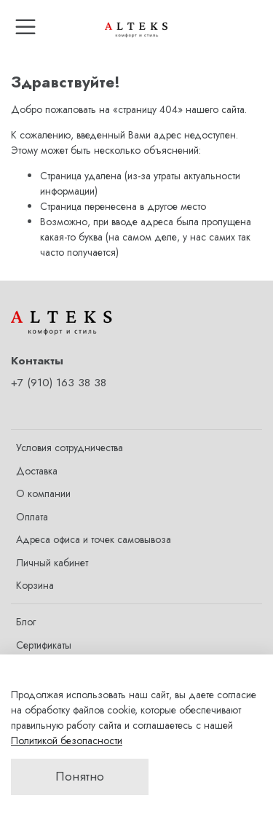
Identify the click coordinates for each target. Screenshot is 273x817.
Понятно (79, 776)
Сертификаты (43, 645)
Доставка (37, 471)
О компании (43, 493)
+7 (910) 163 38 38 (58, 383)
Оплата (32, 516)
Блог (26, 621)
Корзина (35, 585)
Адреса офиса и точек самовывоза (93, 539)
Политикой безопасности (66, 740)
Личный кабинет (52, 562)
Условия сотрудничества (69, 447)
